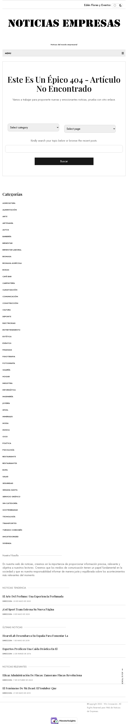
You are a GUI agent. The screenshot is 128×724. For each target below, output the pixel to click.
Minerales (7, 416)
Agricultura (8, 203)
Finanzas (7, 349)
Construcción (10, 303)
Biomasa (6, 256)
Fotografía (8, 363)
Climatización (9, 289)
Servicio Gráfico (11, 496)
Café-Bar (7, 276)
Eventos (6, 343)
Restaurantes (9, 463)
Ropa (5, 470)
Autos (5, 229)
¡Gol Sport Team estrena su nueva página (28, 609)
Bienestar (7, 243)
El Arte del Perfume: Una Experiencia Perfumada (32, 596)
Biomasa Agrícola (12, 263)
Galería (6, 370)
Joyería (6, 403)
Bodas (5, 269)
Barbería (6, 236)
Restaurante (9, 456)
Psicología (8, 450)
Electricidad (9, 323)
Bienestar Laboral (11, 249)
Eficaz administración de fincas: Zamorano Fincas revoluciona (42, 675)
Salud (5, 476)
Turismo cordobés (12, 530)
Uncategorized (10, 536)
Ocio (5, 436)
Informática (9, 390)
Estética (7, 336)
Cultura (6, 309)
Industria (7, 383)
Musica (6, 430)
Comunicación (10, 296)
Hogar (6, 376)
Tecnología (8, 516)
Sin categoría (9, 503)
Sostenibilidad (10, 510)
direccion (7, 601)
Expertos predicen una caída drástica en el (30, 649)
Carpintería (8, 283)
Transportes (9, 523)
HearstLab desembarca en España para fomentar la (35, 635)
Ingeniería (7, 396)
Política (6, 443)
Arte (4, 216)
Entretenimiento (11, 329)
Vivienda (6, 543)
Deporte (6, 316)
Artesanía (7, 223)
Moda (5, 423)
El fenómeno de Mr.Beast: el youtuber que (29, 688)
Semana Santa (10, 490)
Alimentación (9, 209)
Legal (5, 410)
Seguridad (7, 483)
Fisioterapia (8, 356)
